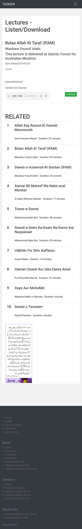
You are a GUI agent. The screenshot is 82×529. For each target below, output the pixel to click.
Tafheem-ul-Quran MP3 (17, 465)
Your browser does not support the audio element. (27, 96)
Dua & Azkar (11, 432)
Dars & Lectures (13, 424)
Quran (8, 417)
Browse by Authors (15, 487)
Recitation (10, 451)
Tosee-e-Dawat (26, 209)
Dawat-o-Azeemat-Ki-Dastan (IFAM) (43, 167)
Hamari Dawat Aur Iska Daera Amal (42, 269)
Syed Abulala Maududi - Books (21, 514)
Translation (11, 454)
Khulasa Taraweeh (15, 461)
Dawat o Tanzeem (29, 307)
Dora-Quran (11, 458)
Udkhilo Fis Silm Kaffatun (35, 250)
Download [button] (70, 94)
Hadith (8, 421)
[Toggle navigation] (75, 4)
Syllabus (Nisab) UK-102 (18, 495)
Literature (10, 428)
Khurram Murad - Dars (16, 517)
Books (8, 484)
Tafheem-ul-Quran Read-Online (21, 468)
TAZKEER (8, 4)
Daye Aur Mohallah (30, 288)
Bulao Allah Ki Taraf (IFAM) (36, 148)
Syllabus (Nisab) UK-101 (18, 491)
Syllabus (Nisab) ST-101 (17, 498)
